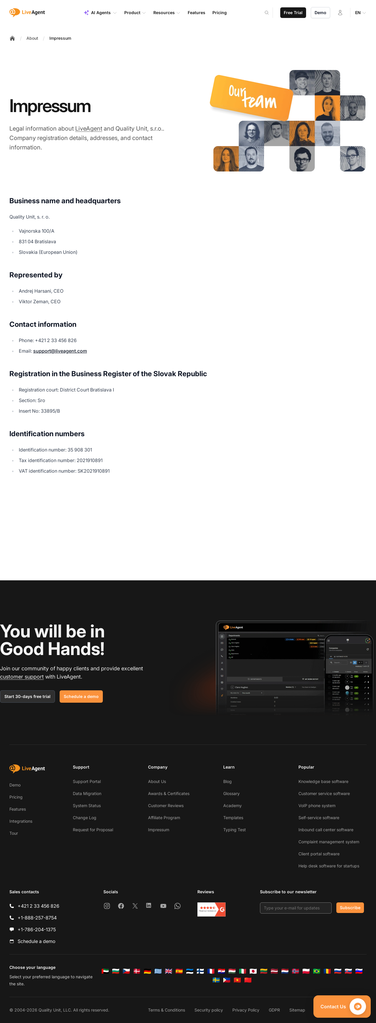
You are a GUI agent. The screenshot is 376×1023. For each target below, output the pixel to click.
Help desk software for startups (328, 865)
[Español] (179, 971)
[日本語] (253, 971)
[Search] (270, 12)
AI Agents (100, 13)
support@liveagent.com (60, 351)
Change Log (84, 817)
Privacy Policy (245, 1009)
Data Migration (87, 793)
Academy (232, 805)
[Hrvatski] (221, 971)
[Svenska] (216, 980)
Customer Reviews (166, 805)
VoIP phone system (316, 805)
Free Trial (293, 12)
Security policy (208, 1009)
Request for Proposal (93, 829)
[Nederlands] (284, 971)
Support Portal (87, 781)
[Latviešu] (274, 971)
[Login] (340, 12)
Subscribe (350, 907)
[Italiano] (242, 971)
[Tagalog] (226, 980)
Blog (227, 781)
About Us (157, 781)
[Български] (115, 971)
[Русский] (337, 971)
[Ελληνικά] (158, 971)
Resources (167, 12)
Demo (320, 12)
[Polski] (306, 971)
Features (17, 809)
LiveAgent (88, 128)
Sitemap (297, 1009)
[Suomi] (200, 971)
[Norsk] (295, 971)
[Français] (210, 971)
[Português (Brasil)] (316, 971)
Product (135, 12)
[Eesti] (189, 971)
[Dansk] (136, 971)
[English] (168, 971)
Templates (233, 817)
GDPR (274, 1009)
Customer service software (324, 793)
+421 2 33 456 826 (38, 906)
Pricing (16, 796)
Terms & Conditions (166, 1009)
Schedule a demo (81, 696)
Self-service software (318, 817)
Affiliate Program (164, 817)
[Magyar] (232, 971)
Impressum (60, 38)
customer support (22, 677)
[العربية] (105, 971)
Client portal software (319, 853)
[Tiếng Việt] (237, 980)
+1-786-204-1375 (37, 929)
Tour (13, 833)
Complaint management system (328, 841)
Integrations (20, 821)
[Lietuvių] (263, 971)
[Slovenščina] (358, 971)
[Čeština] (126, 971)
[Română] (327, 971)
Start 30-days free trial (27, 696)
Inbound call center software (325, 829)
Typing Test (234, 829)
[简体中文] (247, 980)
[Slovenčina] (348, 971)
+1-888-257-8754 (37, 918)
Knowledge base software (323, 781)
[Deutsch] (147, 971)
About (32, 38)
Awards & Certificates (168, 793)
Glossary (231, 793)
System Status (87, 805)
